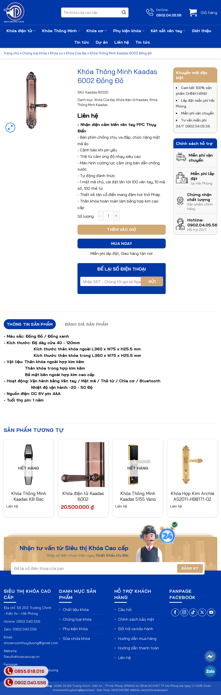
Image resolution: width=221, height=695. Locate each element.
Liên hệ (121, 42)
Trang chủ (11, 53)
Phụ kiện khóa (128, 30)
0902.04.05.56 (168, 15)
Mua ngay (121, 243)
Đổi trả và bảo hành (135, 628)
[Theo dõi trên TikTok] (193, 612)
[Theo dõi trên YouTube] (211, 612)
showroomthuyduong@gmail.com (31, 643)
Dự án (102, 42)
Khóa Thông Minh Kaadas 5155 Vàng (138, 496)
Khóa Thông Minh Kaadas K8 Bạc (28, 496)
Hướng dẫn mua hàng (137, 638)
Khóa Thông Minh (61, 30)
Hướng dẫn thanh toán (138, 647)
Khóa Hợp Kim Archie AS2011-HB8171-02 (192, 496)
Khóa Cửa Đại (76, 53)
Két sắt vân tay (168, 30)
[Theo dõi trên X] (202, 612)
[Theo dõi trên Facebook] (175, 612)
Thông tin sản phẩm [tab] (30, 324)
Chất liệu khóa (76, 609)
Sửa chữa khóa (76, 638)
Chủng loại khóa (34, 53)
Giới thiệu (201, 30)
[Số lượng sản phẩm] (108, 216)
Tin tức (81, 42)
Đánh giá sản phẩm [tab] (86, 324)
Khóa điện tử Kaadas (132, 100)
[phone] (9, 682)
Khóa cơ (96, 30)
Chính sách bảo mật (136, 619)
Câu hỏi (125, 609)
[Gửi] (124, 12)
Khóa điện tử (21, 30)
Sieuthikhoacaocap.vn (21, 656)
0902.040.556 (28, 621)
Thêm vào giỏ (121, 229)
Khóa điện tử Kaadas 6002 (83, 496)
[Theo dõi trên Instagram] (184, 612)
